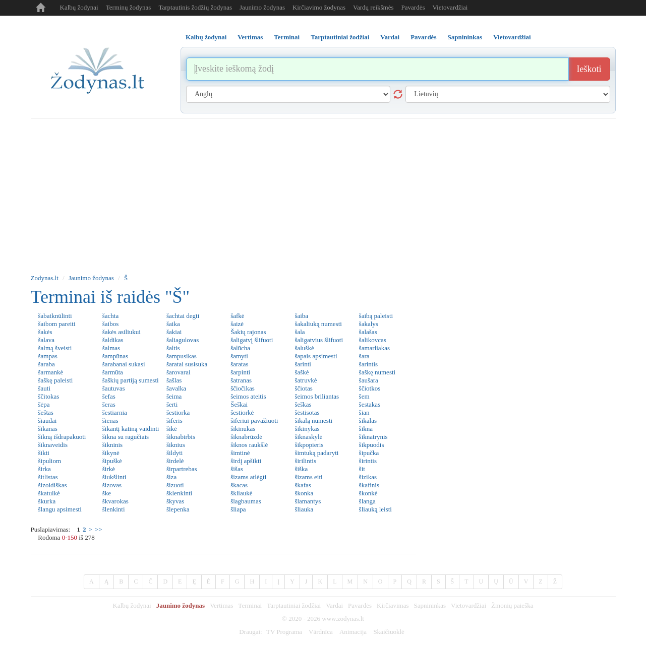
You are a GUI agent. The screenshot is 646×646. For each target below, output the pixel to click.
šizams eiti (308, 477)
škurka (47, 501)
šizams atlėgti (248, 477)
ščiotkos (370, 388)
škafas (303, 485)
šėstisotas (307, 412)
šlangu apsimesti (60, 509)
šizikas (368, 477)
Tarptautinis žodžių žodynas (195, 7)
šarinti (303, 364)
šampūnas (115, 356)
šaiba (301, 315)
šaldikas (113, 340)
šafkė (237, 315)
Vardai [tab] (389, 37)
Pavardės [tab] (423, 37)
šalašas (368, 332)
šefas (108, 396)
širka (44, 469)
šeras (108, 404)
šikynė (111, 453)
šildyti (174, 453)
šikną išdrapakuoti (62, 436)
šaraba (46, 364)
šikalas (368, 420)
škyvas (175, 501)
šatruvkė (306, 380)
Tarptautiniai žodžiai (294, 605)
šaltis (173, 348)
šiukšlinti (114, 477)
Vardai (334, 605)
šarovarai (178, 372)
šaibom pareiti (57, 324)
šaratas (239, 364)
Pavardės (413, 7)
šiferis (174, 420)
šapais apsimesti (316, 356)
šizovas (112, 485)
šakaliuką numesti (318, 324)
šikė (171, 428)
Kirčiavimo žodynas (318, 7)
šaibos (110, 324)
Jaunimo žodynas (262, 7)
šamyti (239, 356)
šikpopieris (309, 444)
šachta (110, 315)
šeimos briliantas (317, 396)
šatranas (241, 380)
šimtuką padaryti (316, 453)
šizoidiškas (52, 485)
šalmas (111, 348)
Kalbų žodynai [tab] (206, 37)
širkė (108, 469)
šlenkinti (113, 509)
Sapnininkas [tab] (464, 37)
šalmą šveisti (55, 348)
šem (364, 396)
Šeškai (239, 404)
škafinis (369, 485)
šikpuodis (371, 444)
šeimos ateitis (248, 396)
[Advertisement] (323, 194)
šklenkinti (179, 493)
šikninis (112, 444)
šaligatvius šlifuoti (319, 340)
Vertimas (221, 605)
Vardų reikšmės (373, 7)
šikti (43, 453)
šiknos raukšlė (249, 444)
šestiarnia (114, 412)
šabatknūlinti (55, 315)
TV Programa (284, 631)
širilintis (305, 461)
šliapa (238, 509)
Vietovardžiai (449, 7)
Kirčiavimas (393, 605)
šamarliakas (374, 348)
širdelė (175, 461)
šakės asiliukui (121, 332)
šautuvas (113, 388)
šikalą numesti (313, 420)
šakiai (174, 332)
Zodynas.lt (44, 278)
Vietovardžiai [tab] (512, 37)
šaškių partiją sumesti (130, 380)
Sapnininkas (430, 605)
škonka (304, 493)
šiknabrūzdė (246, 436)
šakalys (368, 324)
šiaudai (47, 420)
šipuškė (112, 461)
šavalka (176, 388)
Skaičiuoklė (388, 631)
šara (364, 356)
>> (98, 529)
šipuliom (50, 461)
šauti (44, 388)
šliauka (304, 509)
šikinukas (242, 428)
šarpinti (240, 372)
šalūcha (240, 348)
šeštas (45, 412)
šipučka (369, 453)
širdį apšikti (245, 461)
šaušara (368, 380)
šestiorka (178, 412)
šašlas (174, 380)
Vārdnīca (321, 631)
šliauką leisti (375, 509)
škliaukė (241, 493)
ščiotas (303, 388)
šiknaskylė (308, 436)
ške (106, 493)
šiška (301, 469)
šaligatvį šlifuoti (251, 340)
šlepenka (177, 509)
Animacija (353, 631)
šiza (171, 477)
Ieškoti (589, 69)
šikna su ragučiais (125, 436)
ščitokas (49, 396)
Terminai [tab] (287, 37)
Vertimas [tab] (250, 37)
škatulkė (49, 493)
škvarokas (115, 501)
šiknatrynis (373, 436)
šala (300, 332)
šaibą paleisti (376, 315)
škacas (239, 485)
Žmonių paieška (512, 605)
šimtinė (240, 453)
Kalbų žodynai (79, 7)
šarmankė (51, 372)
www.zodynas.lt (343, 618)
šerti (172, 404)
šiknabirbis (180, 436)
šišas (236, 469)
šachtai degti (182, 315)
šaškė (302, 372)
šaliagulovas (182, 340)
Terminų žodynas (128, 7)
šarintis (368, 364)
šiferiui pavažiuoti (254, 420)
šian (364, 412)
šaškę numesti (377, 372)
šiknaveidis (53, 444)
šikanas (47, 428)
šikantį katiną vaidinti (130, 428)
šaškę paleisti (55, 380)
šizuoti (175, 485)
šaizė (237, 324)
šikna (366, 428)
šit (362, 469)
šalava (46, 340)
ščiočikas (242, 388)
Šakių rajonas (248, 332)
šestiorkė (242, 412)
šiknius (175, 444)
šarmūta (112, 372)
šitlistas (48, 477)
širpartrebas (181, 469)
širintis (368, 461)
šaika (173, 324)
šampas (47, 356)
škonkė (368, 493)
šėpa (44, 404)
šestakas (370, 404)
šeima (174, 396)
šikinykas (307, 428)
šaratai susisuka (186, 364)
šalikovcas (372, 340)
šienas (110, 420)
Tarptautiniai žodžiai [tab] (340, 37)
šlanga (367, 501)
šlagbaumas (245, 501)
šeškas (303, 404)
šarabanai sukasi (123, 364)
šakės (45, 332)
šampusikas (181, 356)
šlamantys (308, 501)
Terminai (250, 605)
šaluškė (304, 348)
